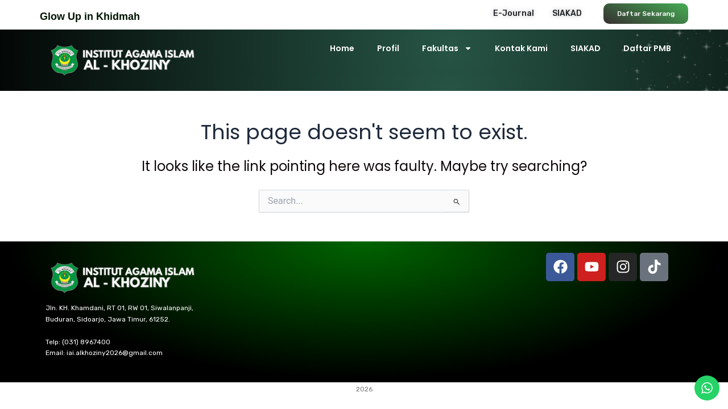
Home (342, 48)
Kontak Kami (521, 48)
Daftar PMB (647, 48)
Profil (388, 48)
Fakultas (447, 48)
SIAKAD (585, 48)
